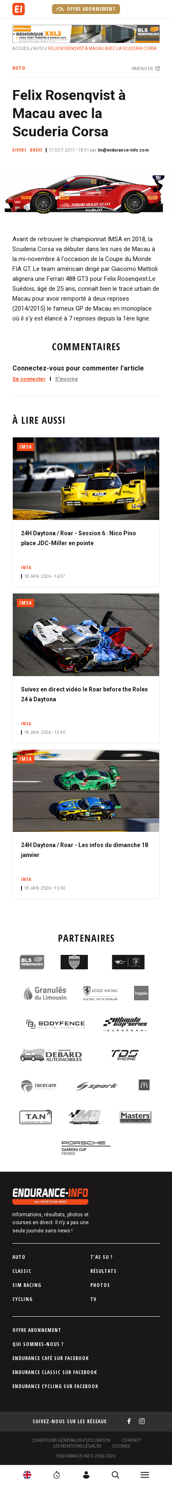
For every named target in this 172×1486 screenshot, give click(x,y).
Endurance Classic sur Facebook (54, 1372)
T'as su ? (101, 1256)
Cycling (22, 1299)
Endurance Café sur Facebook (50, 1358)
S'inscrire (66, 379)
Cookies (121, 1446)
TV (93, 1299)
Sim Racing (26, 1285)
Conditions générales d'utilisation (71, 1440)
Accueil (21, 48)
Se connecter (28, 379)
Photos (100, 1285)
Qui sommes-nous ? (38, 1344)
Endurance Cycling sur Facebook (55, 1386)
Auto (39, 48)
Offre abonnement (86, 9)
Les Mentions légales (77, 1446)
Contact (131, 1440)
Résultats (103, 1271)
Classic (21, 1271)
